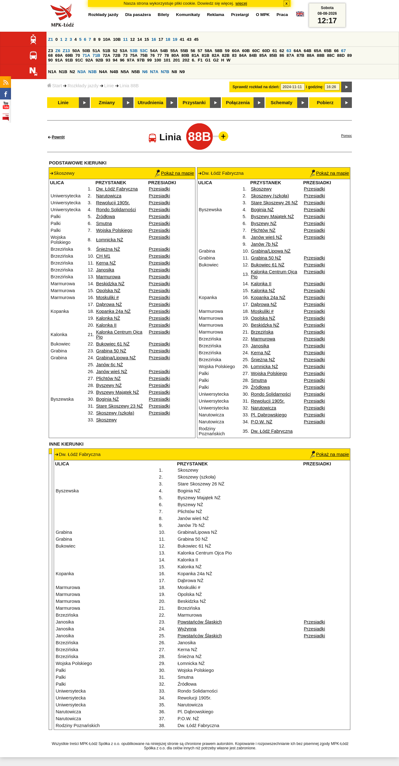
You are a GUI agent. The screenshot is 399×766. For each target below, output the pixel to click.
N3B (92, 71)
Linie (109, 85)
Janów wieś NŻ (111, 371)
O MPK (263, 14)
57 (200, 50)
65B (327, 50)
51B (106, 50)
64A (297, 50)
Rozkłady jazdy (83, 85)
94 (115, 60)
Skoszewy (106, 419)
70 (77, 55)
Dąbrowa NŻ (109, 304)
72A (106, 55)
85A (263, 55)
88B (321, 55)
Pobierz (325, 102)
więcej (241, 3)
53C (144, 50)
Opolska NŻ (108, 290)
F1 (200, 60)
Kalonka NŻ (108, 318)
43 (189, 39)
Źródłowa (105, 216)
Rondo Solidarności (116, 209)
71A (86, 55)
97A (130, 60)
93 (108, 60)
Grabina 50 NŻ (111, 350)
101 (167, 60)
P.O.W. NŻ (261, 421)
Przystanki (194, 102)
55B (184, 50)
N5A (125, 71)
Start (54, 85)
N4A (103, 71)
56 (192, 50)
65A (317, 50)
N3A (82, 71)
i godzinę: (315, 87)
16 (153, 39)
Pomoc (346, 135)
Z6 (57, 50)
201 (176, 60)
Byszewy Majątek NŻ (117, 392)
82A (215, 55)
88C (331, 55)
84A (243, 55)
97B (141, 60)
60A (235, 50)
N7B (165, 71)
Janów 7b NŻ (264, 244)
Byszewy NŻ (109, 385)
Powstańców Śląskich (200, 621)
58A (208, 50)
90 (50, 60)
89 (349, 55)
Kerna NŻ (106, 262)
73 (125, 55)
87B (300, 55)
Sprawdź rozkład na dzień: (256, 87)
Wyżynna (187, 628)
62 (282, 50)
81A (195, 55)
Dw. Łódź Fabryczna (117, 188)
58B (218, 50)
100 (157, 60)
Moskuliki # (107, 297)
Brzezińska (262, 332)
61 (274, 50)
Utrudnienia (150, 102)
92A (89, 60)
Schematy (281, 102)
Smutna (104, 223)
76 (152, 55)
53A (123, 50)
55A (174, 50)
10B (117, 39)
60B (246, 50)
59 (227, 50)
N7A (154, 71)
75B (144, 55)
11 (125, 39)
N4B (114, 71)
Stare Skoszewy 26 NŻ (274, 202)
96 (122, 60)
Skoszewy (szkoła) (115, 412)
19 (175, 39)
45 (196, 39)
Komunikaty (188, 14)
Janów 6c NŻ (109, 364)
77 (159, 55)
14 (139, 39)
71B (96, 55)
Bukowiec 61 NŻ (113, 343)
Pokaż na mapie (174, 173)
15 (146, 39)
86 (282, 55)
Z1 (50, 39)
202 (186, 60)
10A (107, 39)
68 (50, 55)
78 (166, 55)
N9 (182, 71)
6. (193, 60)
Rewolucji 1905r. (113, 202)
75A (134, 55)
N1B (63, 71)
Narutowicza (109, 195)
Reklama (215, 14)
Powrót (58, 137)
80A (175, 55)
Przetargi (240, 14)
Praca (282, 14)
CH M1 (103, 256)
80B (185, 55)
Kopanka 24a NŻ (113, 311)
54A (154, 50)
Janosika (105, 269)
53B (134, 50)
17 (160, 39)
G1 (208, 60)
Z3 (50, 50)
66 (336, 50)
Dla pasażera (138, 14)
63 (289, 50)
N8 (174, 71)
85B (273, 55)
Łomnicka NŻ (109, 239)
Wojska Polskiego (114, 230)
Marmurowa (108, 276)
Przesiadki (159, 188)
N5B (135, 71)
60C (256, 50)
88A (310, 55)
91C (79, 60)
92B (99, 60)
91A (59, 60)
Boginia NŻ (107, 399)
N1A (52, 71)
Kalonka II (106, 325)
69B (69, 55)
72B (116, 55)
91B (69, 60)
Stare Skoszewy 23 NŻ (119, 406)
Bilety (163, 14)
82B (225, 55)
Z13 (66, 50)
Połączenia (238, 102)
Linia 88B (129, 85)
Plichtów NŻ (108, 378)
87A (290, 55)
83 (234, 55)
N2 (72, 71)
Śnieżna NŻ (108, 249)
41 (182, 39)
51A (96, 50)
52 (115, 50)
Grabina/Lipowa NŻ (116, 357)
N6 (145, 71)
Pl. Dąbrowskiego (269, 414)
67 (343, 50)
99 (149, 60)
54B (164, 50)
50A (76, 50)
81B (205, 55)
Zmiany (107, 102)
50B (86, 50)
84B (253, 55)
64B (307, 50)
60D (266, 50)
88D (341, 55)
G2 (216, 60)
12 (132, 39)
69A (59, 55)
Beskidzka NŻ (110, 283)
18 (168, 39)
